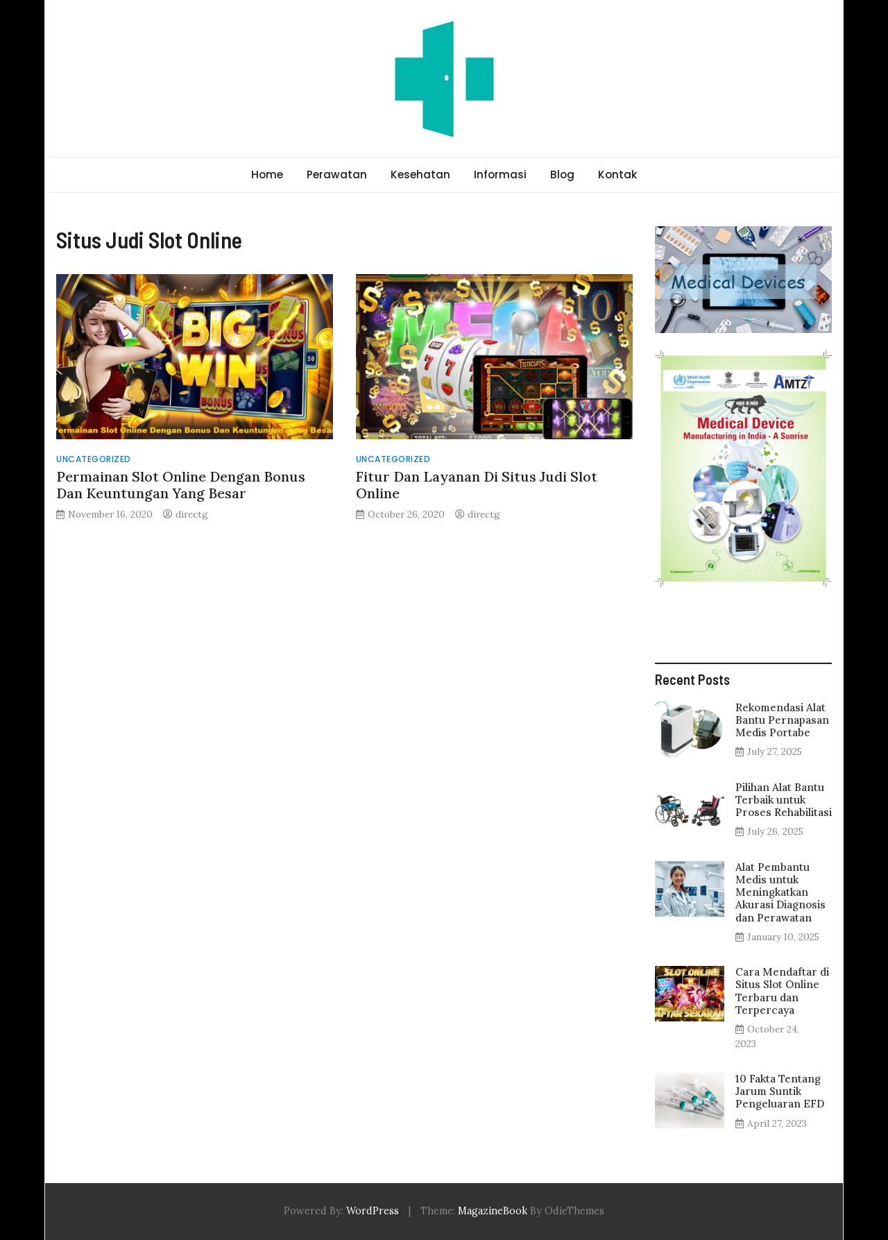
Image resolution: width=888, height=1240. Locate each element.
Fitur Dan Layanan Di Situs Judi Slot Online (476, 485)
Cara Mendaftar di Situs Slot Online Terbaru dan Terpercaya (782, 991)
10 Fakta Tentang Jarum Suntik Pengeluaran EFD (779, 1091)
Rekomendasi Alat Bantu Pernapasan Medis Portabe (782, 720)
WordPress (372, 1211)
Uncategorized (93, 459)
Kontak (617, 174)
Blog (562, 174)
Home (267, 174)
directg (192, 514)
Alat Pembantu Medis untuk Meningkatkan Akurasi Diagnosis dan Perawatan (780, 892)
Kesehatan (420, 174)
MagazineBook (492, 1211)
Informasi (500, 174)
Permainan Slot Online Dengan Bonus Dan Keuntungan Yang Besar (180, 485)
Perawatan (337, 174)
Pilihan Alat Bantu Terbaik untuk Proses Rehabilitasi (783, 800)
